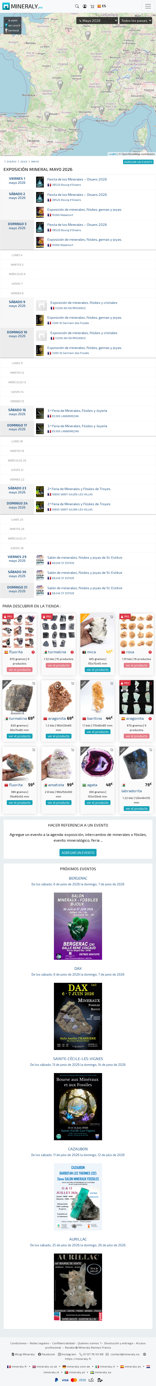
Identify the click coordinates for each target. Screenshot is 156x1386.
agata (89, 784)
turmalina (54, 651)
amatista (53, 784)
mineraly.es (131, 1366)
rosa (127, 651)
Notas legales (39, 1343)
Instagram (67, 1354)
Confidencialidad (63, 1343)
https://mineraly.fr (78, 1358)
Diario (11, 161)
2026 (23, 161)
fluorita (13, 651)
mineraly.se (100, 1372)
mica (89, 651)
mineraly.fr (17, 1366)
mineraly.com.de (76, 1366)
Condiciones (18, 1343)
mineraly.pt (75, 1372)
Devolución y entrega (118, 1343)
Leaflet (113, 154)
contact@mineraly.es (125, 1354)
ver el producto (20, 670)
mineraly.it (105, 1366)
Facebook (46, 1354)
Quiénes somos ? (89, 1343)
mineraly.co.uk (45, 1366)
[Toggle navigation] (148, 6)
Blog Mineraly (23, 1354)
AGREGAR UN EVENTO (78, 853)
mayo (35, 161)
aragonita (54, 718)
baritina (92, 718)
